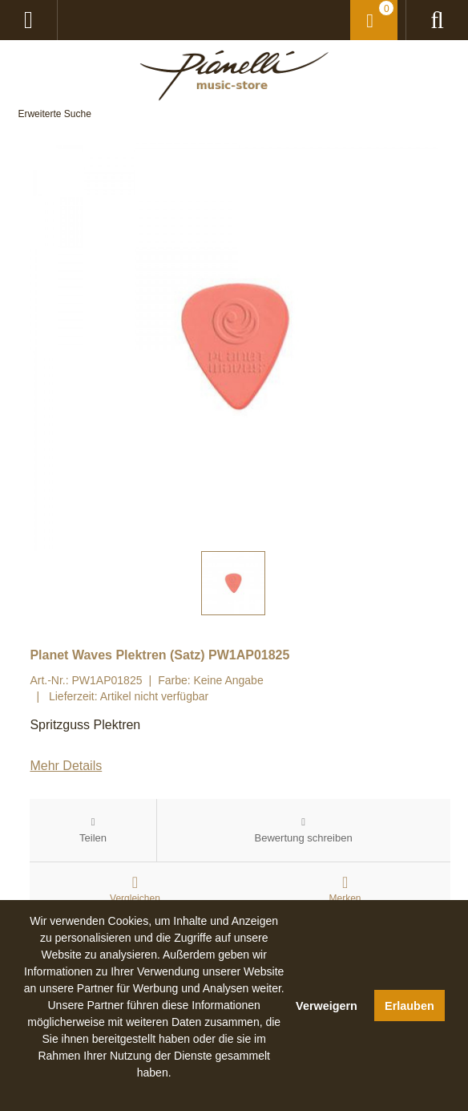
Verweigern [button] (326, 1005)
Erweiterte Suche (54, 114)
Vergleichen (135, 898)
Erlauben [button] (409, 1005)
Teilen (93, 838)
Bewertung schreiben (304, 838)
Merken (345, 898)
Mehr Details (66, 765)
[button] (153, 1091)
